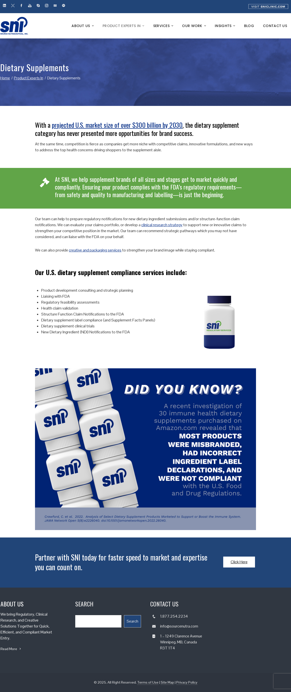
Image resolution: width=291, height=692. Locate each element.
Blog (249, 25)
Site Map (167, 682)
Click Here (239, 562)
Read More (11, 649)
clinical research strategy (161, 224)
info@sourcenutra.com (179, 626)
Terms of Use (147, 682)
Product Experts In (124, 26)
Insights (225, 26)
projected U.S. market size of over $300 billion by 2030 (117, 125)
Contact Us (275, 25)
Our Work (194, 26)
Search (132, 621)
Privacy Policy (186, 682)
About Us (83, 26)
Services (163, 26)
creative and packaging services (95, 250)
